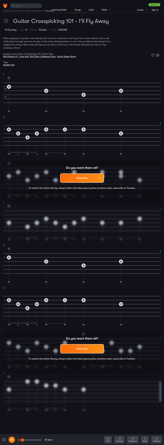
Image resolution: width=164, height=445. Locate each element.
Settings (156, 439)
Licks (91, 9)
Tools (145, 439)
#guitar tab (8, 64)
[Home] (5, 5)
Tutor (108, 439)
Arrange (119, 439)
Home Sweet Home (66, 56)
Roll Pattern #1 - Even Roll (16, 56)
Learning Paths (59, 9)
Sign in (155, 10)
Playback (133, 439)
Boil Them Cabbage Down (43, 56)
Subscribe (154, 5)
